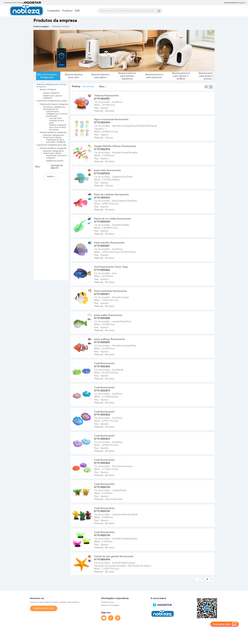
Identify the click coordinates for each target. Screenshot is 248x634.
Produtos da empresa (60, 26)
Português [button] (241, 3)
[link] (60, 26)
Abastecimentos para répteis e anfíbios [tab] (181, 76)
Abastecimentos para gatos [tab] (100, 76)
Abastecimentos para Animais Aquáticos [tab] (127, 76)
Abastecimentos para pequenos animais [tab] (208, 76)
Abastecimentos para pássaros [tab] (154, 76)
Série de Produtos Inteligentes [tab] (47, 76)
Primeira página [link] (41, 26)
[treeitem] (50, 91)
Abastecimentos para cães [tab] (74, 76)
